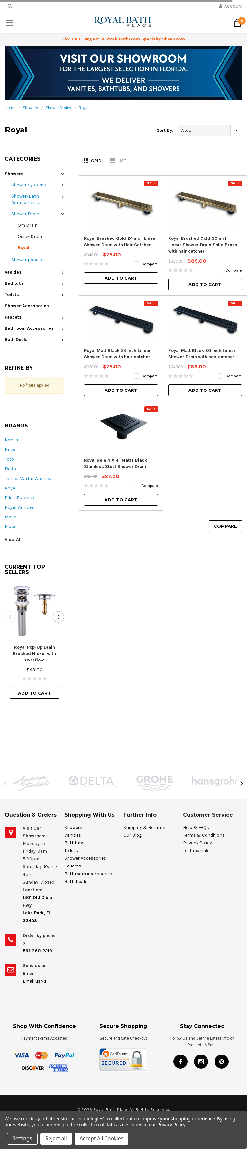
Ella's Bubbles (19, 497)
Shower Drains (58, 108)
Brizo (10, 449)
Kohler (12, 440)
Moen (10, 517)
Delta (10, 468)
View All (13, 539)
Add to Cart (34, 693)
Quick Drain (30, 236)
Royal (84, 108)
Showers (30, 108)
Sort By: (165, 130)
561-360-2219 (37, 951)
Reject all (56, 1138)
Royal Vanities (19, 507)
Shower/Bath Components (25, 199)
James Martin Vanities (28, 478)
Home (10, 108)
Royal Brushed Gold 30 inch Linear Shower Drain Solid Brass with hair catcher (202, 245)
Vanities (13, 272)
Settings (22, 1138)
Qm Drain (28, 225)
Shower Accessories (27, 306)
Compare (225, 526)
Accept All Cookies (102, 1138)
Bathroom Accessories (29, 328)
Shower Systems (28, 185)
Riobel (11, 526)
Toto (9, 459)
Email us (34, 981)
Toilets (12, 294)
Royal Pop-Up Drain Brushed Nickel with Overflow (34, 653)
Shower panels (26, 260)
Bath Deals (16, 339)
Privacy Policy (171, 1125)
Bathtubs (14, 283)
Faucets (13, 317)
